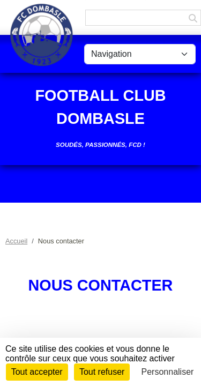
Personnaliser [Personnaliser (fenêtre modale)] (168, 371)
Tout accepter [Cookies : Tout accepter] (37, 371)
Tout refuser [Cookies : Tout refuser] (101, 371)
